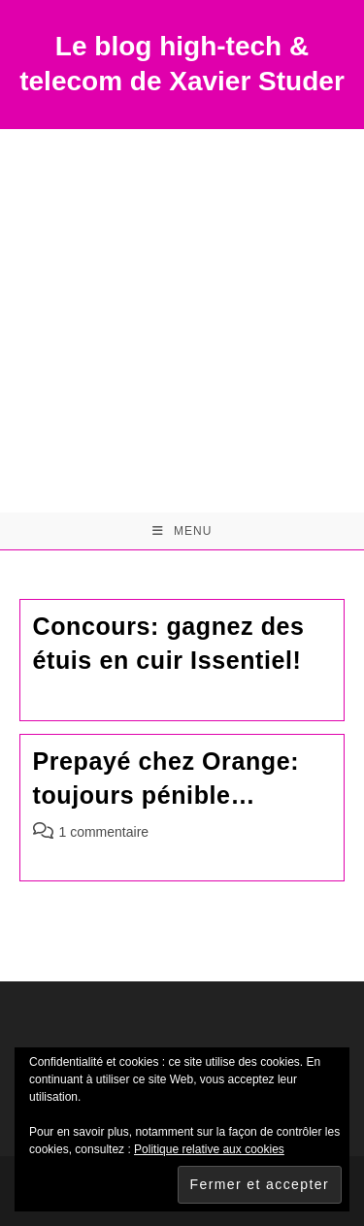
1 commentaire (104, 832)
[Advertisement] (182, 321)
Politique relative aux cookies (209, 1149)
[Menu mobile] (182, 531)
